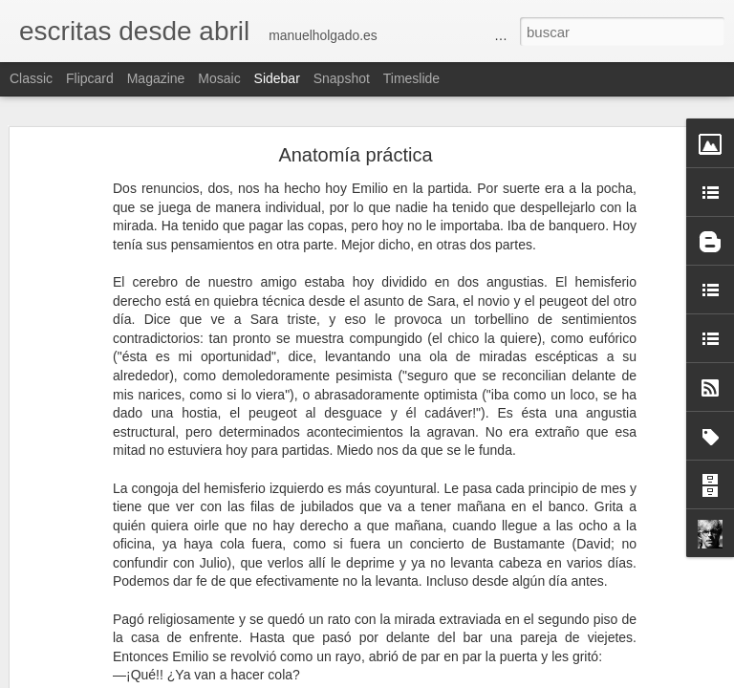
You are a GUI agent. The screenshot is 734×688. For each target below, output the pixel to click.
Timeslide (411, 78)
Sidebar (277, 78)
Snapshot (341, 78)
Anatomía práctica (355, 154)
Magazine (156, 78)
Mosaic (219, 78)
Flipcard (90, 78)
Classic (31, 78)
